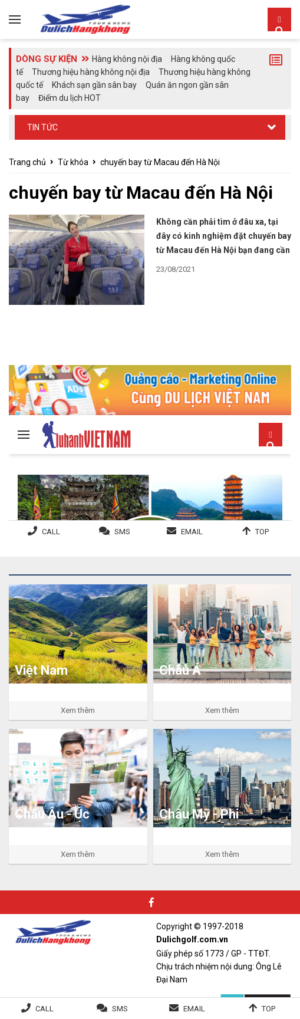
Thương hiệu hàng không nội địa (91, 72)
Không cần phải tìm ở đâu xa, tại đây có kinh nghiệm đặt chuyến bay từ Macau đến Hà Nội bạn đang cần (223, 236)
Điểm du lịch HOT (69, 98)
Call (44, 1008)
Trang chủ (27, 162)
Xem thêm (78, 710)
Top (268, 1008)
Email (194, 1008)
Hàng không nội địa (127, 59)
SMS (120, 1008)
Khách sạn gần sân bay (94, 85)
